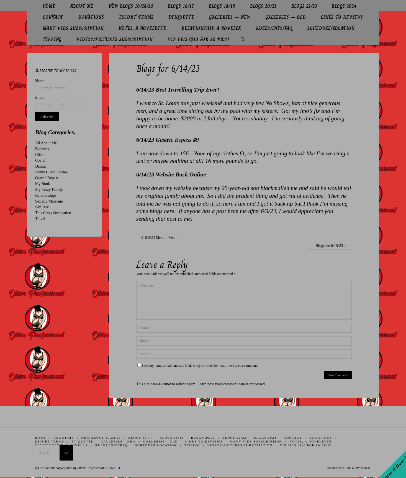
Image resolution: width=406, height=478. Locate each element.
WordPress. (363, 468)
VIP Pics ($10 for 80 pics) (306, 445)
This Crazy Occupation (53, 213)
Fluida (346, 468)
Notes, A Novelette (311, 441)
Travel (40, 219)
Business (42, 149)
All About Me (46, 143)
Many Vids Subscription (256, 441)
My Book (42, 184)
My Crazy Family (49, 190)
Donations (321, 437)
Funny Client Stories (51, 172)
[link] (243, 39)
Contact (293, 437)
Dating (40, 166)
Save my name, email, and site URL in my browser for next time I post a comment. (197, 366)
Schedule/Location (156, 445)
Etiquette (83, 441)
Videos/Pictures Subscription (240, 445)
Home (40, 437)
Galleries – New (118, 441)
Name (39, 81)
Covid (40, 160)
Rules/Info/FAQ (111, 445)
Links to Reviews (204, 441)
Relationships (45, 195)
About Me (64, 437)
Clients (40, 155)
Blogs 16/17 (141, 437)
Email (39, 98)
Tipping (192, 445)
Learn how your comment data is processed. (231, 384)
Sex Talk (42, 207)
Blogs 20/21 (203, 437)
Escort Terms (49, 441)
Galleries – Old (160, 441)
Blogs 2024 (265, 437)
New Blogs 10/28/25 (101, 437)
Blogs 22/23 (235, 437)
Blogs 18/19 (172, 437)
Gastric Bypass (46, 178)
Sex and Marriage (49, 201)
